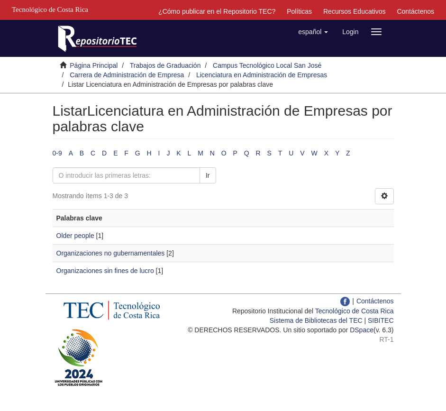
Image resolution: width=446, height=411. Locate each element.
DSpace (361, 330)
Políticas (299, 11)
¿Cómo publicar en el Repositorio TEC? (216, 11)
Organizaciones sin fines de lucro (105, 270)
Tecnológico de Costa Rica (354, 311)
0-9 (57, 153)
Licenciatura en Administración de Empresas (261, 75)
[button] (313, 32)
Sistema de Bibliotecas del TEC (316, 320)
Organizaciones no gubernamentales (110, 253)
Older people (75, 235)
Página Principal (94, 65)
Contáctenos (415, 11)
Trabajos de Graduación (165, 65)
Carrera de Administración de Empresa (127, 75)
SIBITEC (380, 320)
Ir (208, 175)
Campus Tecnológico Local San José (267, 65)
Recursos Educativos (354, 11)
